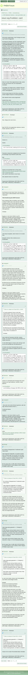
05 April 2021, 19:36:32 (7, 522)
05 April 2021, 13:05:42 (7, 305)
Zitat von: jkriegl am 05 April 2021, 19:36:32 (13, 557)
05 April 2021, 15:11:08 (7, 377)
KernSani (6, 114)
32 (16, 24)
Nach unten (4, 24)
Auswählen (7, 64)
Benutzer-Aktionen (21, 26)
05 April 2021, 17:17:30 (7, 428)
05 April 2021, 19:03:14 (7, 473)
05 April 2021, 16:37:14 (7, 402)
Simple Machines (17, 673)
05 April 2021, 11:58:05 (7, 265)
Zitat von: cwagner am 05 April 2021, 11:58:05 (13, 309)
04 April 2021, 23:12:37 (7, 135)
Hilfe (4, 671)
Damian (12, 15)
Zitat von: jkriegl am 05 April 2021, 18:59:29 (13, 478)
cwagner (6, 187)
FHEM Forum (9, 6)
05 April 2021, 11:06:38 (7, 229)
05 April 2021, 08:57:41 (7, 189)
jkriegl (5, 444)
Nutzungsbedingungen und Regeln (12, 671)
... (15, 24)
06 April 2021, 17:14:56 (7, 632)
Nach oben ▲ (21, 671)
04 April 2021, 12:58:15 (7, 33)
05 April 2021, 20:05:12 (7, 553)
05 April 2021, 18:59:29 (7, 446)
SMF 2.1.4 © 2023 (10, 673)
